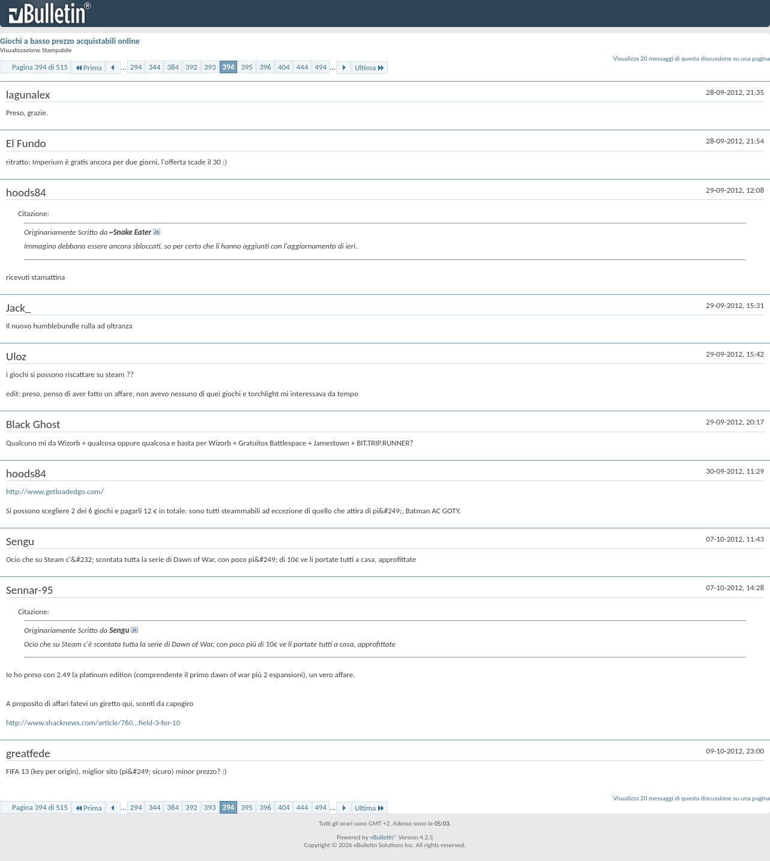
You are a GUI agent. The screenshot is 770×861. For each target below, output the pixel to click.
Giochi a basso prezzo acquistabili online (70, 41)
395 (247, 66)
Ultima (370, 67)
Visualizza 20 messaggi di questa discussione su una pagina (691, 58)
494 (321, 66)
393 (210, 66)
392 (191, 66)
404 (284, 66)
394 (229, 66)
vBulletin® (383, 837)
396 (265, 66)
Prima (88, 67)
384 (173, 66)
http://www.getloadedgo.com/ (55, 491)
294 (136, 66)
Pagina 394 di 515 (40, 66)
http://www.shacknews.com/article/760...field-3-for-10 (93, 722)
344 (154, 66)
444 (302, 66)
